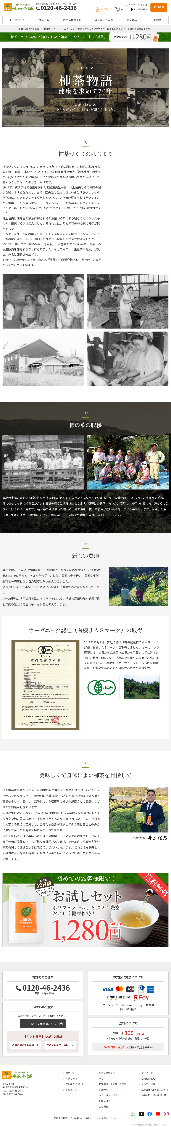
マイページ (104, 9)
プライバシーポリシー (110, 1095)
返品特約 (103, 1089)
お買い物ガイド (72, 20)
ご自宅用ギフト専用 (25, 1045)
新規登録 (159, 7)
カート (121, 9)
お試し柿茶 (71, 1078)
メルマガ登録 (148, 1084)
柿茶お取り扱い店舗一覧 (153, 1095)
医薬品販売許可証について (155, 1089)
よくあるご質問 (104, 20)
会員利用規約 (148, 1078)
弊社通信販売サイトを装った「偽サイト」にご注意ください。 (85, 1118)
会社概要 (156, 20)
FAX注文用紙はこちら (46, 1024)
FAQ (101, 1078)
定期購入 (132, 20)
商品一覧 (44, 20)
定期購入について (75, 1084)
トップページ (17, 20)
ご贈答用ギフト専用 (60, 1045)
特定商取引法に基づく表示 (112, 1084)
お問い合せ (139, 9)
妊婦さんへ (71, 1089)
